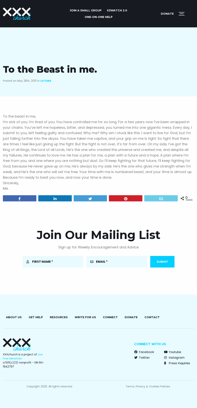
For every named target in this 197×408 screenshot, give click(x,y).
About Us (14, 317)
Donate (167, 13)
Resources (59, 317)
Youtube (172, 352)
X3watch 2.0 (117, 10)
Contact (152, 317)
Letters (45, 81)
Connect (110, 317)
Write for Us (85, 317)
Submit (162, 261)
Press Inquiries (177, 363)
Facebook (144, 352)
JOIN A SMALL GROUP (86, 10)
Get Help (36, 317)
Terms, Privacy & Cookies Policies (148, 386)
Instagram (174, 357)
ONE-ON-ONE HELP (99, 17)
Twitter (142, 357)
